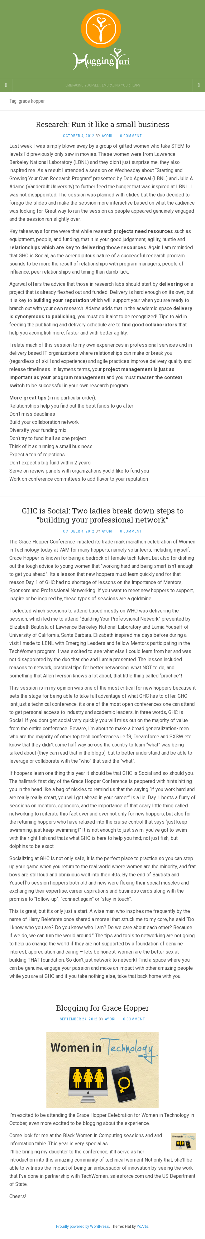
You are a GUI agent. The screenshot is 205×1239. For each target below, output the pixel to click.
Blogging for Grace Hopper (102, 1008)
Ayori (107, 136)
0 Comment (131, 136)
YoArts (142, 1226)
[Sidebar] (6, 85)
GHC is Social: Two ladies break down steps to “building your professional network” (103, 515)
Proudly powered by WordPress (82, 1226)
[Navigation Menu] (199, 85)
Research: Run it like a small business (102, 124)
